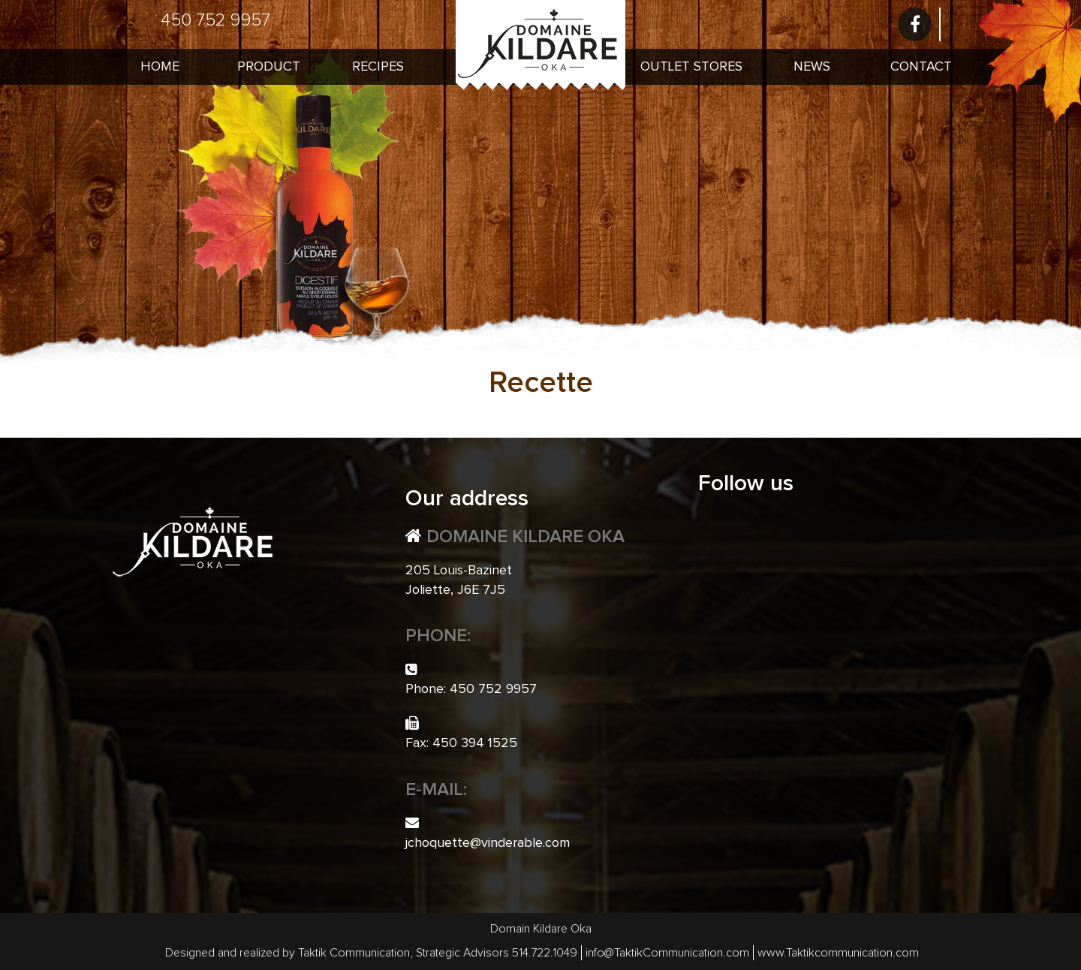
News (811, 67)
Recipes (378, 67)
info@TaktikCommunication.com (667, 952)
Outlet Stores (691, 67)
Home (159, 67)
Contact (921, 67)
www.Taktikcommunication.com (838, 952)
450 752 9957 (215, 20)
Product (268, 67)
